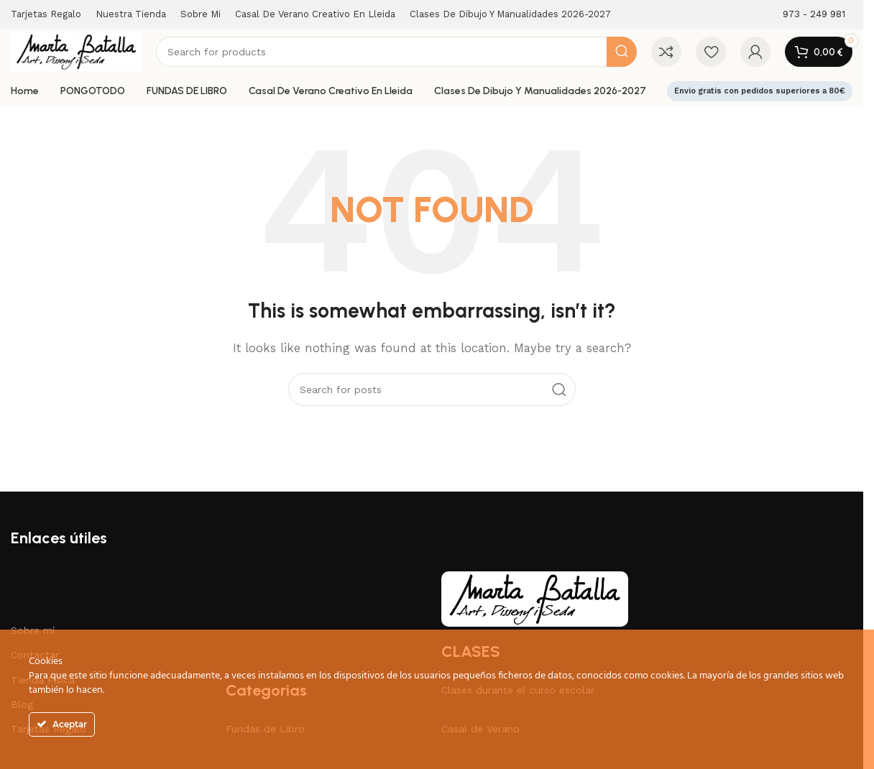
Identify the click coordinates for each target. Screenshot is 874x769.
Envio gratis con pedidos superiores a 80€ (759, 91)
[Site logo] (76, 51)
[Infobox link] (814, 15)
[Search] (397, 52)
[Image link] (534, 597)
